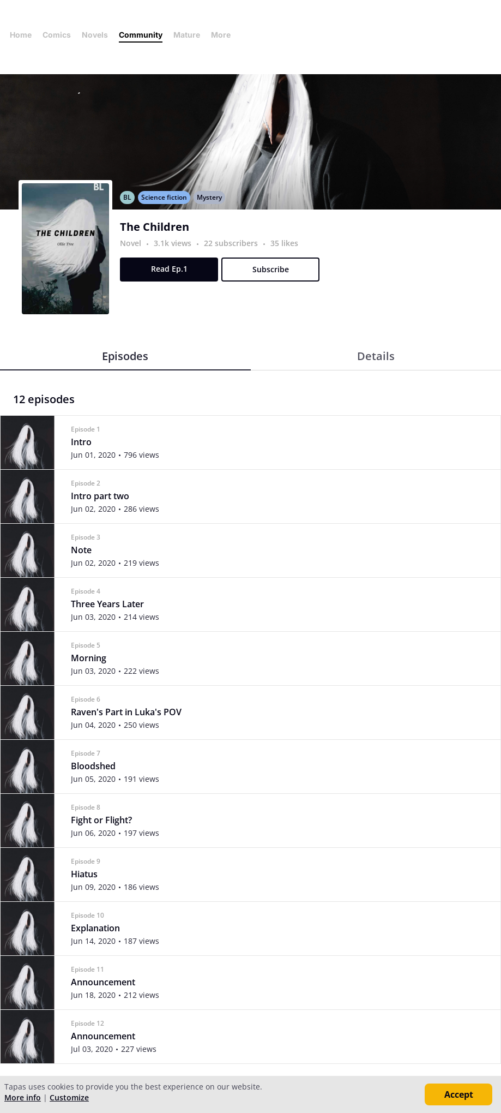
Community (140, 34)
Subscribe (270, 269)
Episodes (125, 356)
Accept (458, 1094)
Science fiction (164, 197)
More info (22, 1097)
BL (127, 197)
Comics (57, 34)
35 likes (284, 243)
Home (21, 34)
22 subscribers (232, 243)
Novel (130, 243)
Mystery (209, 197)
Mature (186, 34)
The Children (154, 227)
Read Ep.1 (169, 269)
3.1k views (174, 243)
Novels (95, 34)
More (224, 34)
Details (376, 356)
